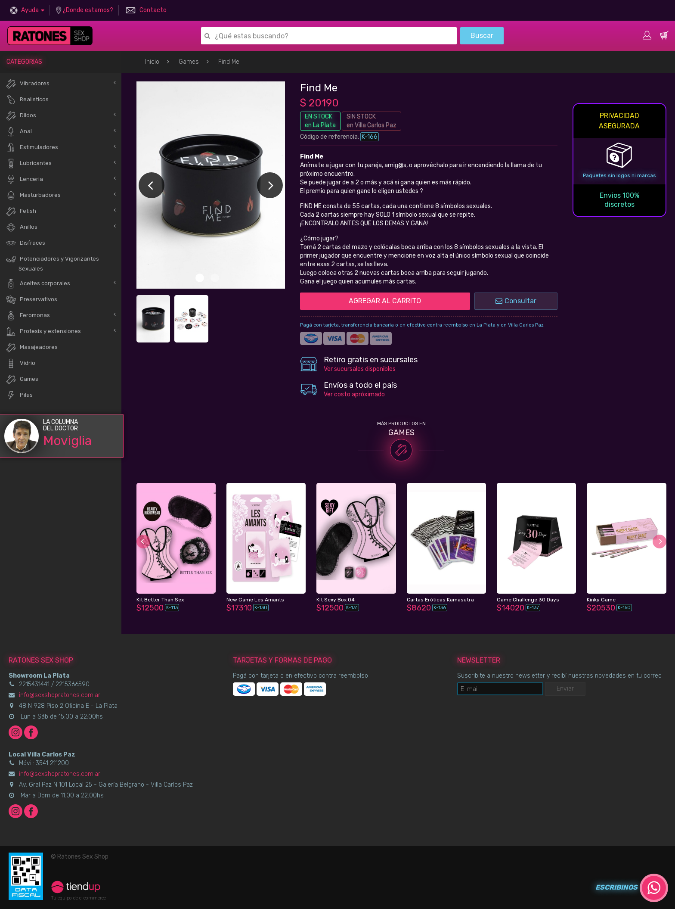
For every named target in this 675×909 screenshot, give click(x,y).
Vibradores (28, 83)
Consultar (515, 301)
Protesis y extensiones (43, 331)
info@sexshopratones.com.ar (59, 695)
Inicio (152, 61)
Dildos (21, 115)
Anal (19, 131)
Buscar (482, 35)
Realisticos (27, 99)
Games (189, 61)
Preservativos (31, 299)
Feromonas (28, 315)
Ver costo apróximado (354, 394)
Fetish (21, 211)
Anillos (21, 227)
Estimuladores (32, 147)
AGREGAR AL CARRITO (385, 301)
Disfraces (25, 243)
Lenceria (24, 179)
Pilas (19, 395)
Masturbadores (33, 195)
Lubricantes (29, 163)
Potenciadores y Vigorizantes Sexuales (52, 263)
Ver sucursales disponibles (360, 369)
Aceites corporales (38, 283)
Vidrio (20, 363)
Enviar (565, 688)
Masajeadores (32, 347)
